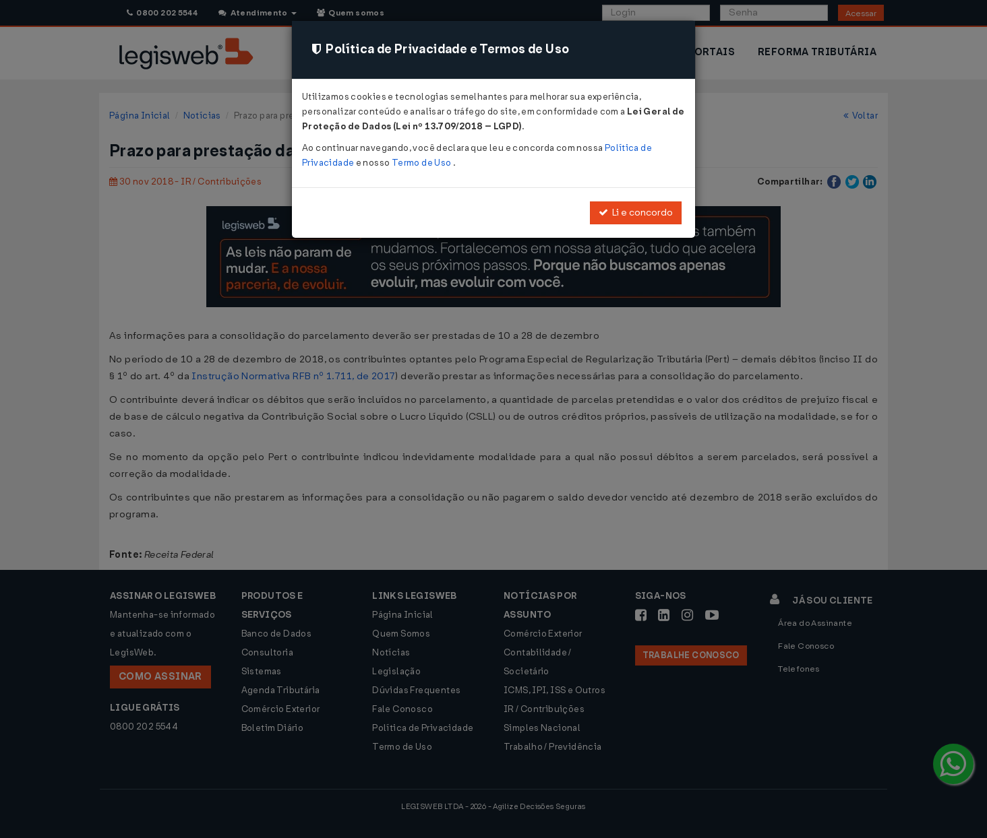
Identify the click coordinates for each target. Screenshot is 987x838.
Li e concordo (636, 212)
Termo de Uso (422, 162)
